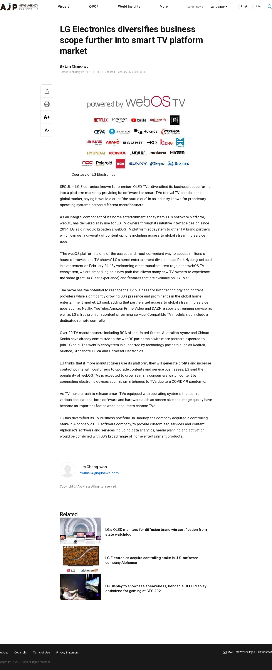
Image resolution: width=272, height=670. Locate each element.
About (4, 652)
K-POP (94, 6)
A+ (47, 117)
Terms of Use (41, 652)
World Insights (129, 6)
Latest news (195, 6)
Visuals (63, 6)
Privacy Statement (67, 652)
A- (47, 130)
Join (257, 6)
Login (244, 6)
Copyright (20, 652)
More (164, 6)
